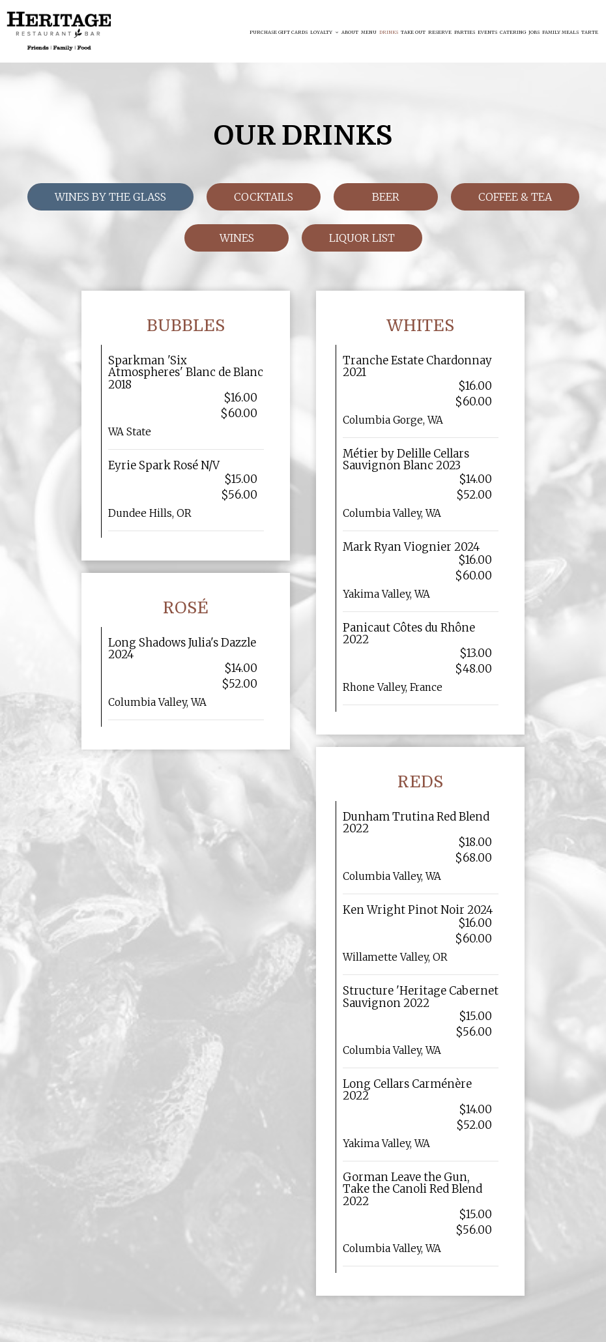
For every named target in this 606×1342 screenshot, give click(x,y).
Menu (369, 32)
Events (487, 32)
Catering (513, 32)
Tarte (589, 32)
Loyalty (324, 32)
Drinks (388, 32)
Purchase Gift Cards (279, 32)
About (349, 32)
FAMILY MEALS (560, 32)
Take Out (413, 32)
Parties (464, 32)
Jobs (534, 32)
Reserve (440, 32)
